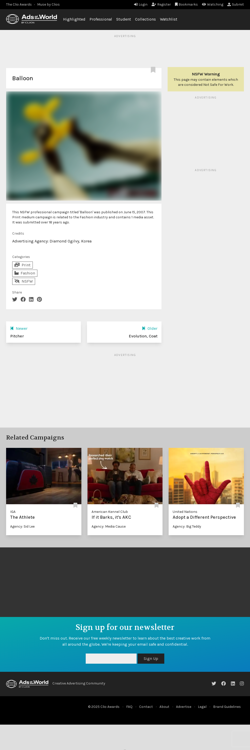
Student (123, 19)
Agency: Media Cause (109, 526)
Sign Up (151, 658)
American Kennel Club (110, 512)
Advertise (183, 707)
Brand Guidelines (227, 707)
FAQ (129, 707)
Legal (202, 707)
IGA (13, 512)
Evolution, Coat (143, 336)
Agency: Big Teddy (187, 526)
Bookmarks (186, 4)
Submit (235, 4)
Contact (146, 707)
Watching (212, 4)
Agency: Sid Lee (22, 526)
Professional (101, 19)
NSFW (23, 281)
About (164, 707)
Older (149, 328)
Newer (18, 328)
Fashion (24, 273)
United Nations (185, 512)
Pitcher (17, 336)
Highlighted (74, 19)
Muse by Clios (48, 4)
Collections (145, 19)
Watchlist (168, 19)
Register (161, 4)
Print (22, 265)
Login (141, 4)
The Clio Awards (19, 4)
